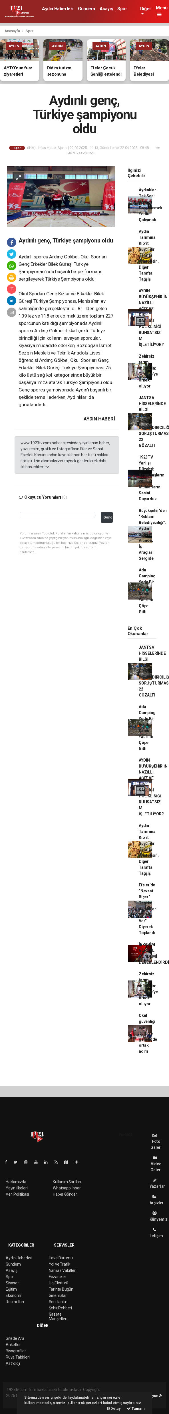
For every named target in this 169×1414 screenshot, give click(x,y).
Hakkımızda (16, 1181)
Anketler (13, 1344)
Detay (114, 1408)
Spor (122, 8)
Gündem (86, 8)
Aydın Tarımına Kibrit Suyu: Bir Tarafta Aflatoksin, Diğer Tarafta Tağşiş (149, 255)
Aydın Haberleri (57, 8)
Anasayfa (13, 31)
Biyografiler (16, 1351)
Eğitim (11, 1289)
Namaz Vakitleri (63, 1270)
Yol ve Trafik (60, 1264)
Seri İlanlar (58, 1301)
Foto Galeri (156, 1141)
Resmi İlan (15, 1301)
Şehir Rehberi (60, 1308)
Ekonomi (13, 1295)
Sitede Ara (15, 1338)
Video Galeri (156, 1164)
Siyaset (12, 1283)
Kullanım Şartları (67, 1181)
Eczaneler (57, 1276)
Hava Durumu (61, 1258)
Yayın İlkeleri (16, 1188)
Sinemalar (58, 1295)
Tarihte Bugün (61, 1289)
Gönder (108, 517)
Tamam (136, 1408)
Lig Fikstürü (59, 1283)
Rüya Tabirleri (17, 1357)
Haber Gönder (65, 1194)
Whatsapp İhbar (67, 1188)
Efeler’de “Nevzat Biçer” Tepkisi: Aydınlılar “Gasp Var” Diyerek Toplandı (147, 909)
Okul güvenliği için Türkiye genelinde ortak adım (148, 1033)
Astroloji (13, 1363)
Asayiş (106, 8)
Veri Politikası (17, 1194)
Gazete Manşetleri (58, 1316)
